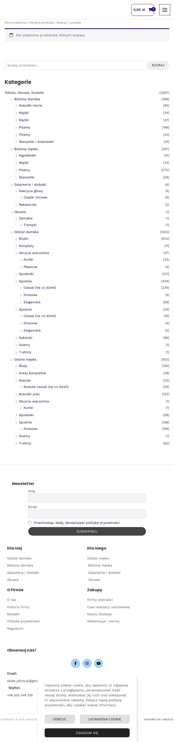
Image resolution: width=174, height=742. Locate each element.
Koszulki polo (29, 394)
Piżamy (24, 127)
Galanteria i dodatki (30, 184)
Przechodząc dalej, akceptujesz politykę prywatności (77, 523)
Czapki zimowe (35, 197)
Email (32, 507)
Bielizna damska (27, 99)
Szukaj (158, 65)
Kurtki (28, 259)
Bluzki (23, 238)
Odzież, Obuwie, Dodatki (24, 92)
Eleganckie (32, 302)
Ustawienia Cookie (104, 719)
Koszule (25, 380)
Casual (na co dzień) (40, 287)
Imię (31, 491)
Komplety (26, 246)
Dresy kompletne (32, 373)
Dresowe (30, 295)
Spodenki (26, 274)
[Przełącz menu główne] (164, 9)
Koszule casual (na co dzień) (46, 387)
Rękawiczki (28, 204)
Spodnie (25, 281)
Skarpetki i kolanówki (36, 141)
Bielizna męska (26, 149)
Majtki (24, 113)
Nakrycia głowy (31, 191)
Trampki (30, 225)
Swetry (24, 345)
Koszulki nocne (30, 105)
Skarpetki (26, 177)
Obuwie (20, 212)
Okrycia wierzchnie (34, 253)
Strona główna (15, 22)
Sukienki (25, 338)
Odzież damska (26, 232)
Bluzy (23, 366)
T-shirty (25, 352)
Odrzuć (60, 719)
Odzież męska (25, 359)
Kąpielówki (27, 155)
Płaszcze (30, 267)
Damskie (26, 218)
